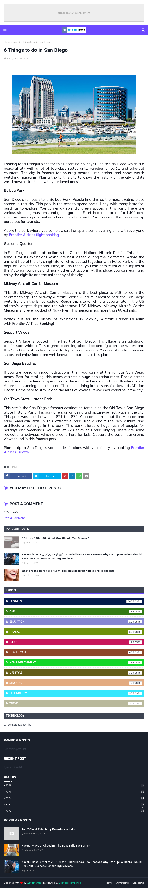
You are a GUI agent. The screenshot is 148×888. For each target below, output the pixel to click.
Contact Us (138, 882)
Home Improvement (75, 662)
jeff (8, 58)
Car (75, 611)
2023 (74, 804)
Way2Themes (34, 882)
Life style (75, 673)
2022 (74, 810)
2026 (74, 785)
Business (75, 601)
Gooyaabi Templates (70, 882)
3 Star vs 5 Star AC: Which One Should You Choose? (55, 538)
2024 (74, 798)
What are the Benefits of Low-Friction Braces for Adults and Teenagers (68, 570)
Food (75, 642)
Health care (75, 652)
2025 (74, 791)
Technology (75, 693)
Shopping (75, 683)
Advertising (122, 882)
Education (75, 621)
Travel (15, 41)
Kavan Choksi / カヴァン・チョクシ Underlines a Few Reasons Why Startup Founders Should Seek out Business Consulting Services (82, 556)
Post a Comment (14, 518)
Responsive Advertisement (74, 12)
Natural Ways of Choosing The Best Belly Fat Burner (56, 845)
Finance (75, 632)
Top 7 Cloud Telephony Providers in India (48, 829)
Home (7, 41)
